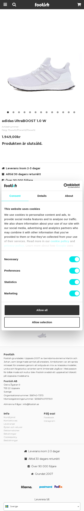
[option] (42, 65)
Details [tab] (42, 195)
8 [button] (47, 112)
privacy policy (14, 245)
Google (61, 245)
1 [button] (8, 112)
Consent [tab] (15, 195)
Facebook (49, 417)
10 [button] (58, 112)
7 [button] (41, 112)
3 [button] (19, 112)
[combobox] (42, 506)
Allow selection (42, 322)
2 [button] (13, 112)
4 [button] (24, 112)
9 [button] (52, 112)
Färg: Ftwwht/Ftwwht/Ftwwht (18, 130)
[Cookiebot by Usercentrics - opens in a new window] (64, 185)
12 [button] (69, 112)
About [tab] (69, 195)
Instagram (49, 420)
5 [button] (30, 112)
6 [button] (35, 112)
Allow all (42, 310)
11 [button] (63, 112)
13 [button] (74, 112)
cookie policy (59, 241)
